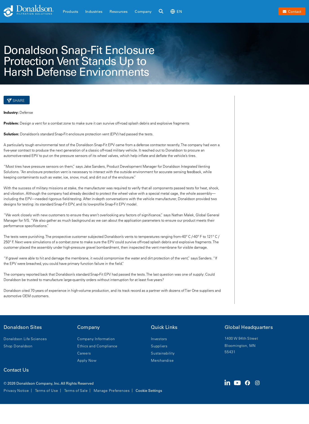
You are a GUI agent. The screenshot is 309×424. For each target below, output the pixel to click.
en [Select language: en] (176, 11)
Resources (119, 11)
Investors (159, 339)
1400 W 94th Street (241, 338)
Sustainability (163, 353)
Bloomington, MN (240, 345)
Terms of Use (46, 390)
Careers (84, 353)
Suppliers (159, 346)
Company (143, 11)
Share (18, 100)
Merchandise (162, 360)
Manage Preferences (112, 390)
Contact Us (16, 370)
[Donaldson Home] (31, 11)
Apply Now (87, 360)
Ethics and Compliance (97, 346)
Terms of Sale (76, 390)
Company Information (96, 339)
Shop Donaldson (18, 346)
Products (70, 11)
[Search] (161, 11)
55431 (230, 352)
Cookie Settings (149, 390)
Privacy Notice (16, 390)
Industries (93, 11)
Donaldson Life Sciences (25, 339)
